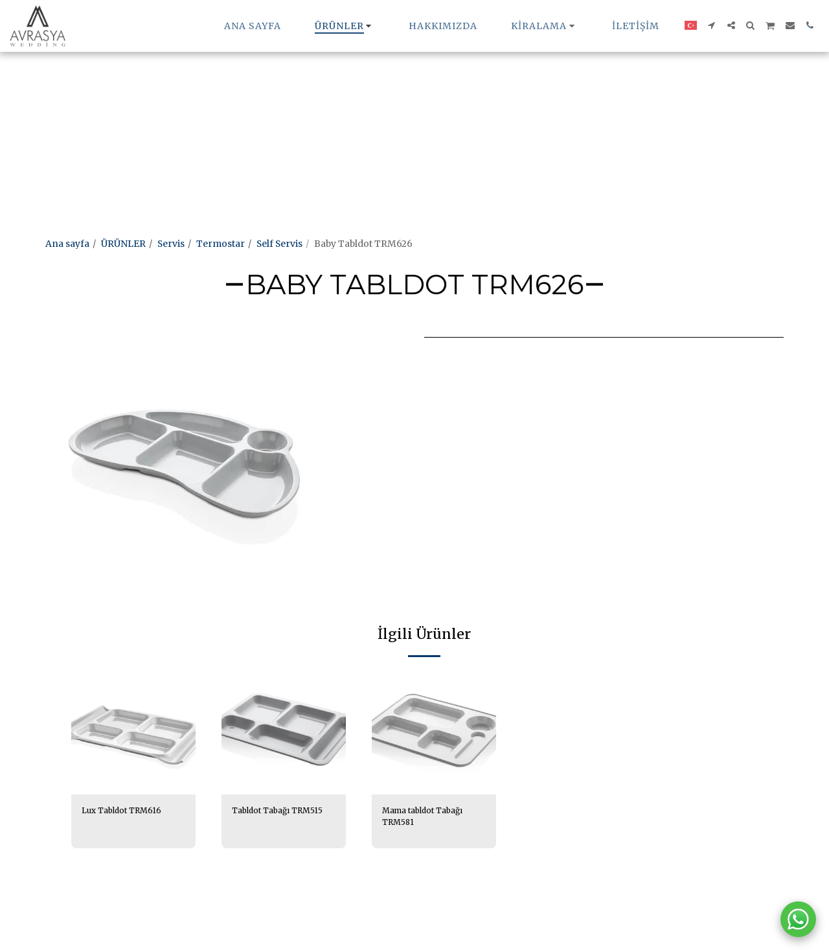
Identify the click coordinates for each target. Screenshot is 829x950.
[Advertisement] (388, 90)
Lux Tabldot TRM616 (128, 811)
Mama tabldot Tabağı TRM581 (429, 818)
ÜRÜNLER (123, 243)
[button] (544, 26)
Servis (171, 243)
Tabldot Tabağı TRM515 (265, 818)
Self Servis (279, 243)
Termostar (220, 243)
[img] (133, 732)
